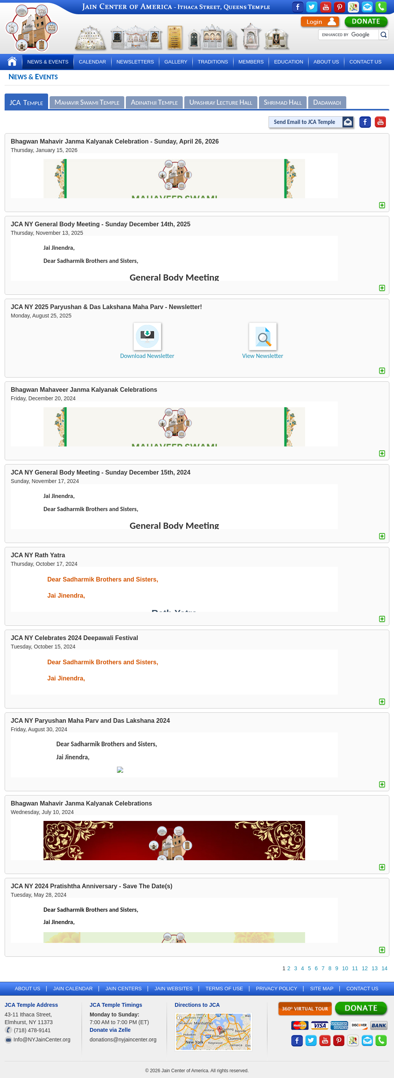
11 (355, 968)
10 (345, 968)
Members (251, 62)
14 (384, 968)
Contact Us (365, 62)
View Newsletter (262, 355)
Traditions (213, 62)
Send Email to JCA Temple (304, 122)
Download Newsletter (147, 355)
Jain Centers (123, 988)
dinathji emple (154, 102)
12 (365, 968)
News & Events (47, 62)
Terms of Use (224, 988)
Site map (322, 988)
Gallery (175, 62)
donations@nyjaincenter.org (123, 1039)
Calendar (92, 62)
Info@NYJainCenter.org (41, 1039)
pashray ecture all (220, 102)
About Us (326, 62)
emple (26, 102)
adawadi (327, 102)
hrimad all (283, 102)
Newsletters (135, 62)
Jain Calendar (73, 988)
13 (375, 968)
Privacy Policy (276, 988)
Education (288, 62)
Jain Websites (174, 988)
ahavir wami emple (87, 102)
